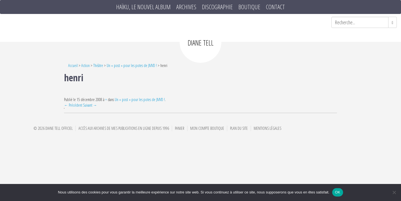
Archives (186, 7)
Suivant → (90, 105)
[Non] (394, 192)
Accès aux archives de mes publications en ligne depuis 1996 (124, 128)
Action (85, 65)
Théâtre (98, 65)
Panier (179, 128)
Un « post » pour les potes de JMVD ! (132, 65)
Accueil (73, 65)
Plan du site (239, 128)
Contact (275, 7)
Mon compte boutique (207, 128)
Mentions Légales (267, 128)
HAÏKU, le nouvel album (143, 7)
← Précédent (73, 105)
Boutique (249, 7)
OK (337, 192)
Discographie (217, 7)
